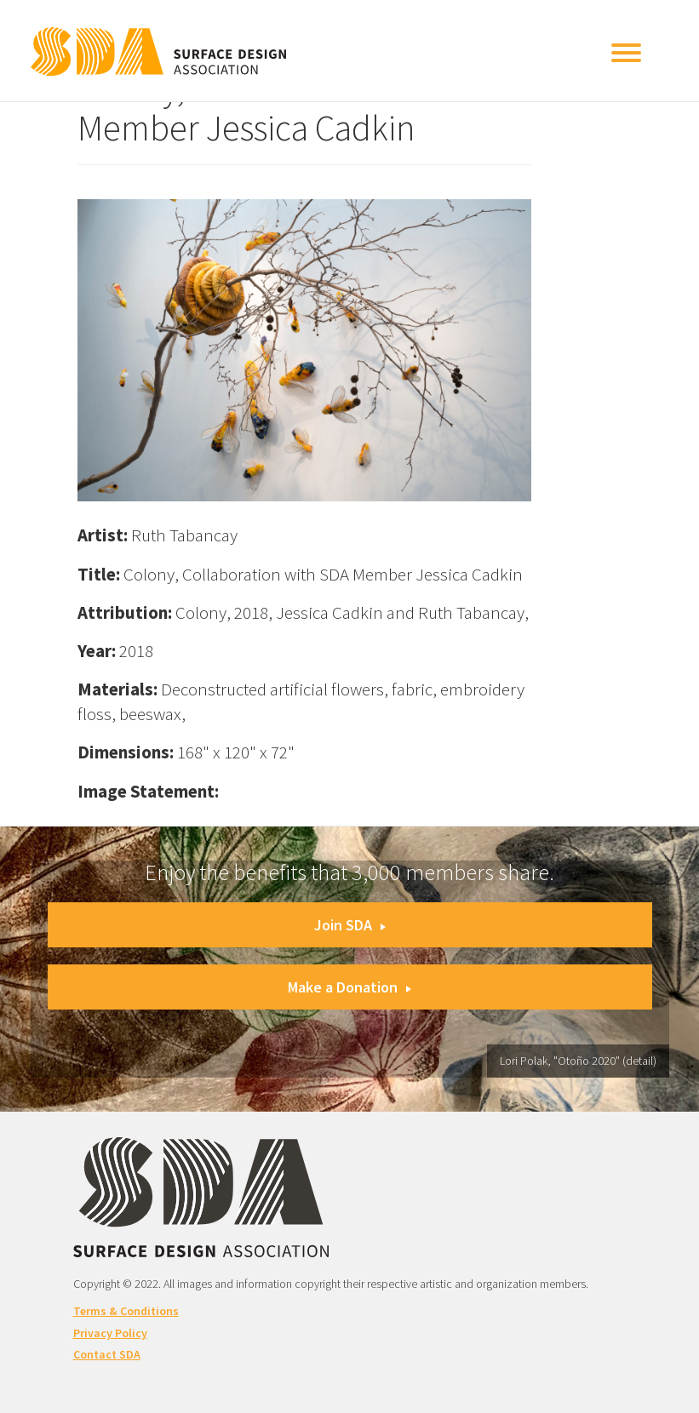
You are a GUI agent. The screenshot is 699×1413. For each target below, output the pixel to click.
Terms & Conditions (126, 1311)
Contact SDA (106, 1354)
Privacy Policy (110, 1333)
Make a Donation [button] (349, 987)
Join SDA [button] (350, 925)
